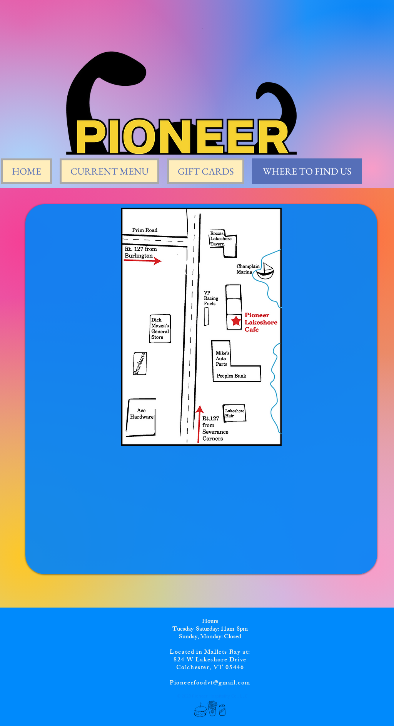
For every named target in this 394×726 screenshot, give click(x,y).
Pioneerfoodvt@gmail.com (210, 683)
